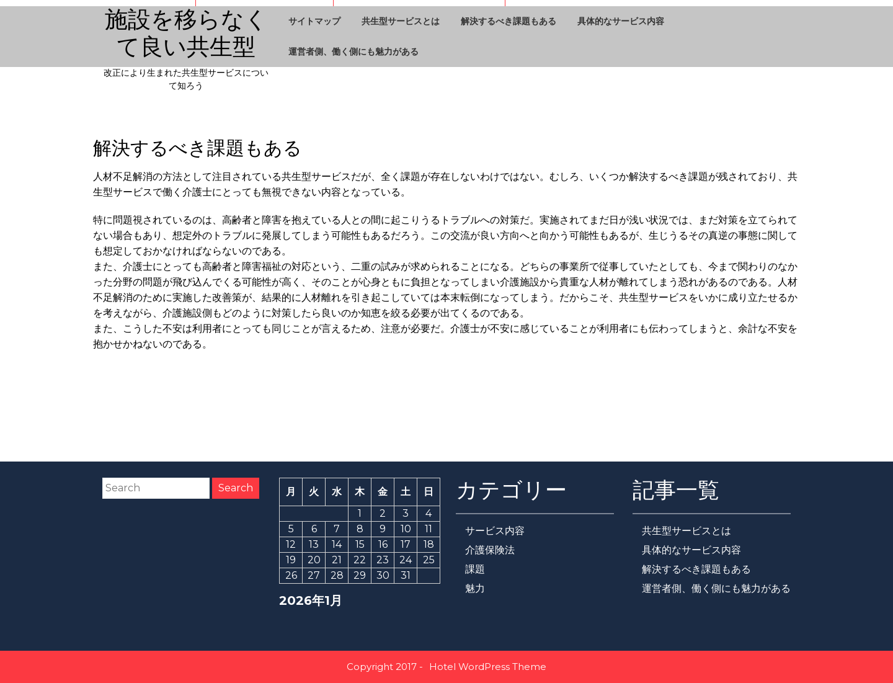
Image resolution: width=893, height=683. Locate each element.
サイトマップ (314, 21)
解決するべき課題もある (508, 21)
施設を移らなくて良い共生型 (186, 33)
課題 (475, 569)
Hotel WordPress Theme (487, 666)
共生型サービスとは (401, 21)
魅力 (475, 588)
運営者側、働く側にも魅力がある (353, 51)
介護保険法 (490, 550)
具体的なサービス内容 (620, 21)
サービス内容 (495, 531)
